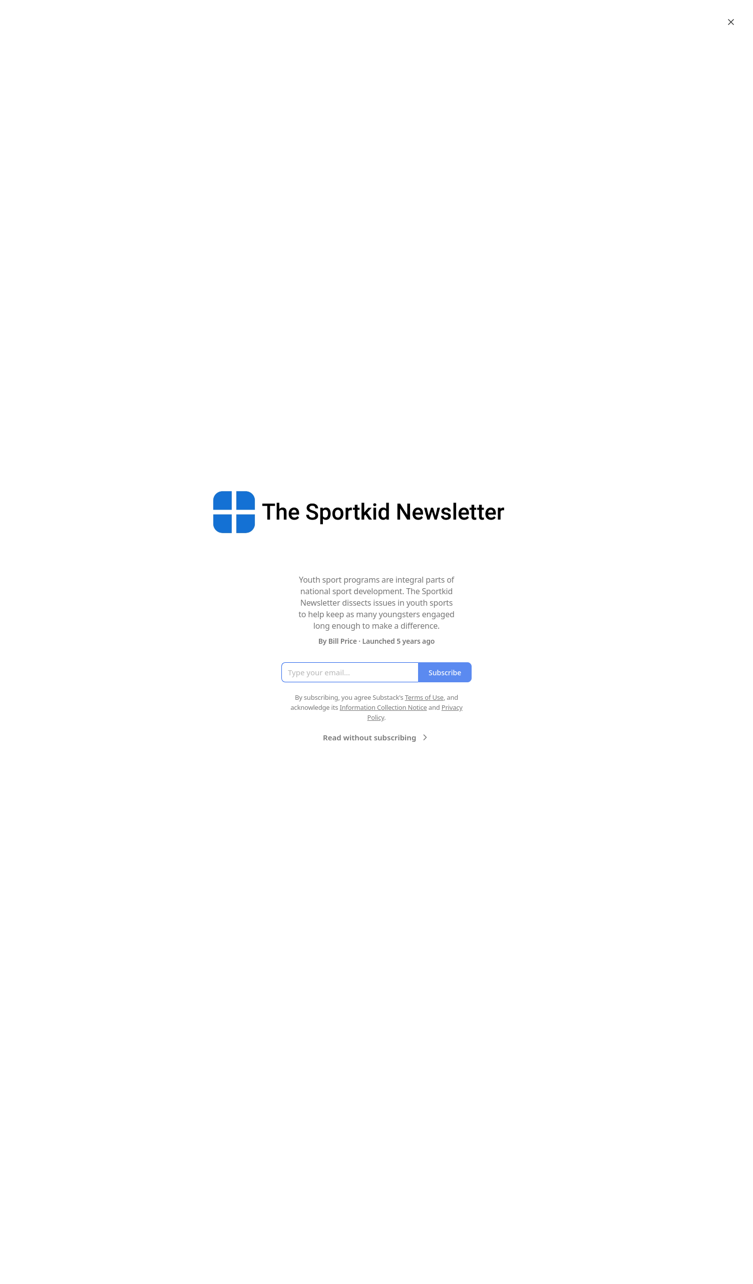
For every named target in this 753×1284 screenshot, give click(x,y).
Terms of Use (424, 697)
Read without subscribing (376, 737)
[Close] (731, 22)
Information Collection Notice (383, 707)
